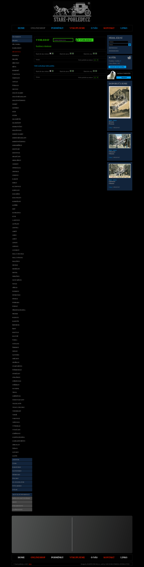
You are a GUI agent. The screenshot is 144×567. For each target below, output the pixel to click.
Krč (13, 209)
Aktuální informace (21, 494)
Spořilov (16, 362)
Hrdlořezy (16, 160)
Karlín (15, 179)
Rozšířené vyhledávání (43, 46)
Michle (15, 265)
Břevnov (15, 63)
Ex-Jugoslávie (18, 482)
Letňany (15, 224)
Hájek (14, 115)
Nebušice (16, 276)
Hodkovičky (17, 126)
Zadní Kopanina (18, 437)
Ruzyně (15, 336)
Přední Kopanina (18, 310)
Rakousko (16, 467)
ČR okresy (16, 37)
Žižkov (15, 448)
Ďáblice (15, 85)
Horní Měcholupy (19, 138)
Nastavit (124, 77)
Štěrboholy (17, 370)
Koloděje (16, 194)
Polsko (15, 478)
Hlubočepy (16, 123)
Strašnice (16, 377)
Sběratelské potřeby (21, 498)
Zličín (14, 456)
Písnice (15, 299)
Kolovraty (16, 198)
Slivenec (15, 355)
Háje (14, 112)
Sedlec (15, 351)
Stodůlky (16, 373)
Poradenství (17, 506)
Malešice (16, 261)
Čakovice (16, 74)
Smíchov (15, 358)
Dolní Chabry (17, 93)
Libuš (14, 239)
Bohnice (15, 55)
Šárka (14, 340)
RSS (30, 564)
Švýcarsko (16, 486)
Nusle (14, 284)
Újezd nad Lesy (18, 400)
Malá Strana (17, 257)
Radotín (15, 321)
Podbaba (15, 302)
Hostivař (16, 149)
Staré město (17, 366)
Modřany (16, 269)
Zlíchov (15, 452)
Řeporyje (16, 325)
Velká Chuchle (18, 407)
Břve (14, 67)
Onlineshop (38, 557)
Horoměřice (17, 145)
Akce (14, 502)
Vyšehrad (16, 426)
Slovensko (16, 471)
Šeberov (15, 347)
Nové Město (17, 280)
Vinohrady (16, 411)
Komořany (16, 201)
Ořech (14, 287)
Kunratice (16, 213)
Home (21, 557)
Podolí (15, 306)
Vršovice (16, 422)
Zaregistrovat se (113, 47)
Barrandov (17, 48)
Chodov (15, 164)
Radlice (15, 317)
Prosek (15, 314)
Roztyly (15, 332)
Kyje (14, 216)
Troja (14, 392)
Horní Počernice (18, 141)
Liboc (14, 235)
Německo (16, 474)
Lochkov (16, 250)
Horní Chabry (17, 134)
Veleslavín (16, 403)
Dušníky (15, 108)
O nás (94, 557)
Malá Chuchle (18, 254)
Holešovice (16, 130)
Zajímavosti (17, 509)
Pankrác (15, 291)
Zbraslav (16, 445)
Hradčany (16, 156)
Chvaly (15, 82)
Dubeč (14, 104)
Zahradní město (18, 441)
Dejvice (15, 89)
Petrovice (16, 295)
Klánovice (16, 186)
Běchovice (16, 52)
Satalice (15, 344)
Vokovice (16, 418)
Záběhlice (16, 433)
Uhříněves (16, 396)
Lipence (15, 246)
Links (124, 557)
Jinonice (15, 171)
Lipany (15, 242)
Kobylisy (16, 190)
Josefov (15, 175)
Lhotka (15, 228)
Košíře (15, 205)
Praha (15, 40)
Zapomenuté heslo (114, 50)
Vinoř (14, 415)
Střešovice (16, 381)
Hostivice (16, 153)
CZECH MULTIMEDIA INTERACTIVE (117, 564)
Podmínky (57, 557)
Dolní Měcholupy (19, 97)
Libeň (14, 231)
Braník (15, 59)
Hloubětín (16, 119)
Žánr (14, 463)
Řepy (14, 329)
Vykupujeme (77, 557)
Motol (15, 272)
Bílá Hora (16, 44)
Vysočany (16, 430)
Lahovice (16, 220)
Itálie (15, 489)
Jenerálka (16, 168)
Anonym (15, 460)
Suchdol (15, 388)
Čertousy (16, 78)
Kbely (14, 183)
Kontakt (109, 557)
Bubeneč (15, 70)
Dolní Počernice (18, 100)
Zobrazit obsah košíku (117, 67)
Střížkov (16, 385)
